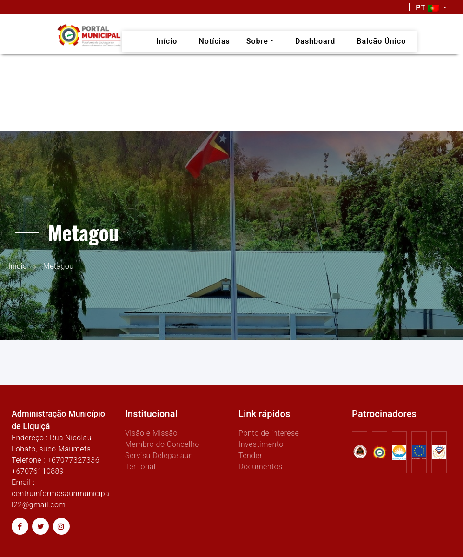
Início (17, 266)
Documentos (260, 466)
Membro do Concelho (162, 444)
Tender (250, 455)
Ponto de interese (268, 433)
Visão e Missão (151, 433)
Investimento (261, 444)
